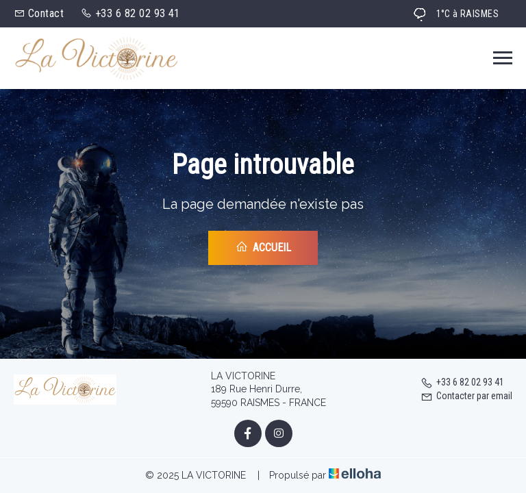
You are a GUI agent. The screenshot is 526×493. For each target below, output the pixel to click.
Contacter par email (466, 395)
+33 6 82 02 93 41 (462, 382)
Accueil (263, 247)
